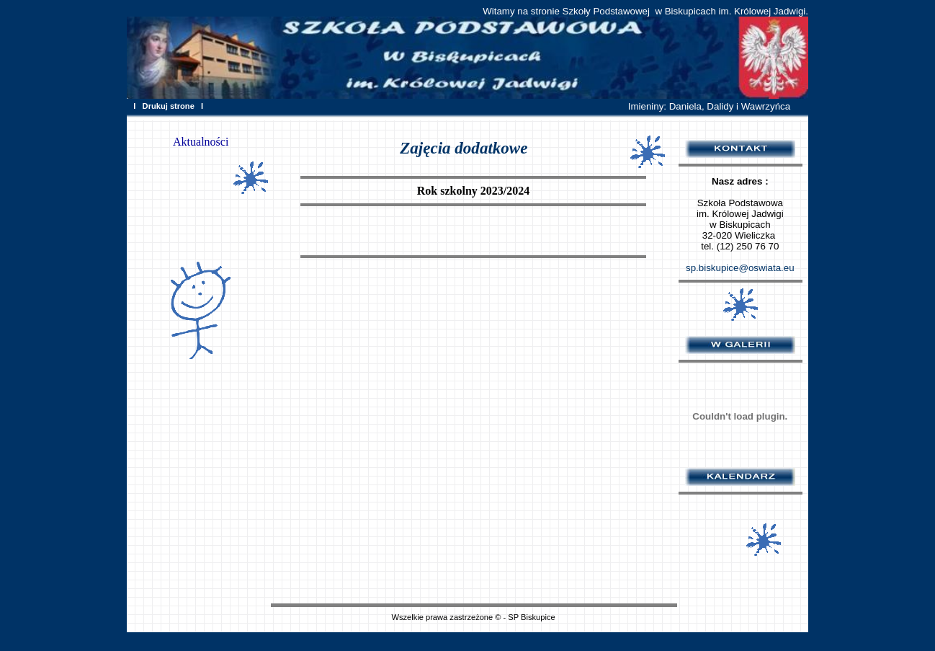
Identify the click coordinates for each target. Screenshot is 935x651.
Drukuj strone (168, 106)
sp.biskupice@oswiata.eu (740, 267)
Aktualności (200, 142)
